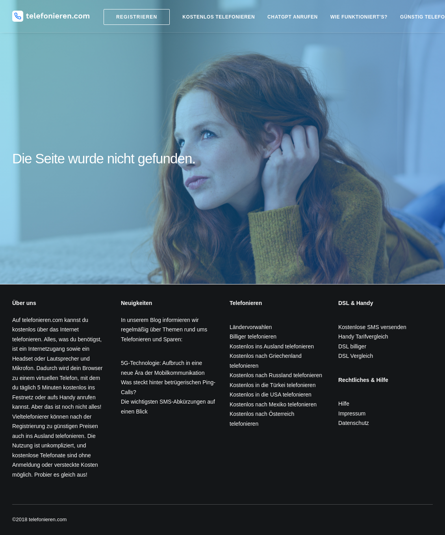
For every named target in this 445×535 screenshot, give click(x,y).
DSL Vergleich (355, 356)
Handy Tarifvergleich (363, 336)
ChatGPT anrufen (292, 17)
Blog (155, 320)
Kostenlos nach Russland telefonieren (276, 375)
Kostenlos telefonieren (218, 17)
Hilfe (343, 403)
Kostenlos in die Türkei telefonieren (272, 385)
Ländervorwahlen (251, 327)
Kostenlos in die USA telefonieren (271, 394)
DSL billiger (352, 346)
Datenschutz (353, 423)
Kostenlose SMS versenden (372, 327)
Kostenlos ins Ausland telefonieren (272, 346)
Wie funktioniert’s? (359, 17)
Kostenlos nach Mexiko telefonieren (273, 404)
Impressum (351, 413)
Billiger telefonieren (253, 336)
